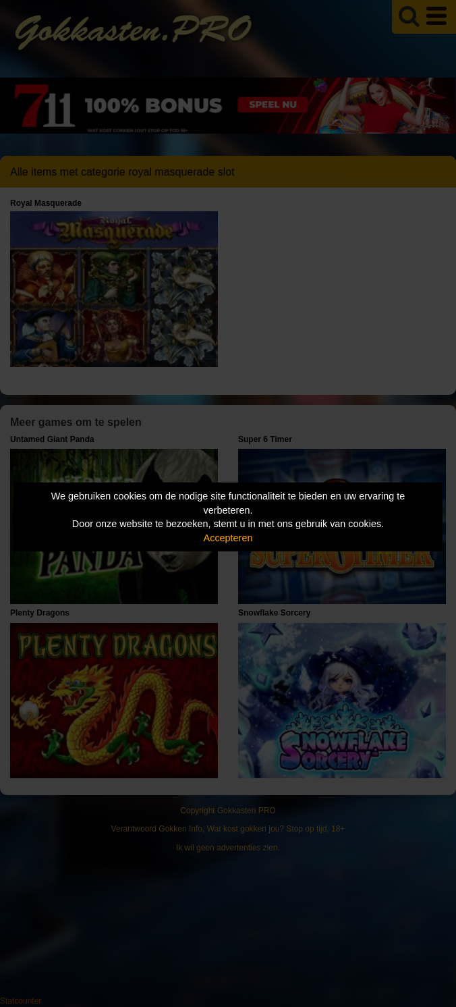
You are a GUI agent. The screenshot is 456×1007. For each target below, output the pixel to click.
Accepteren (228, 538)
